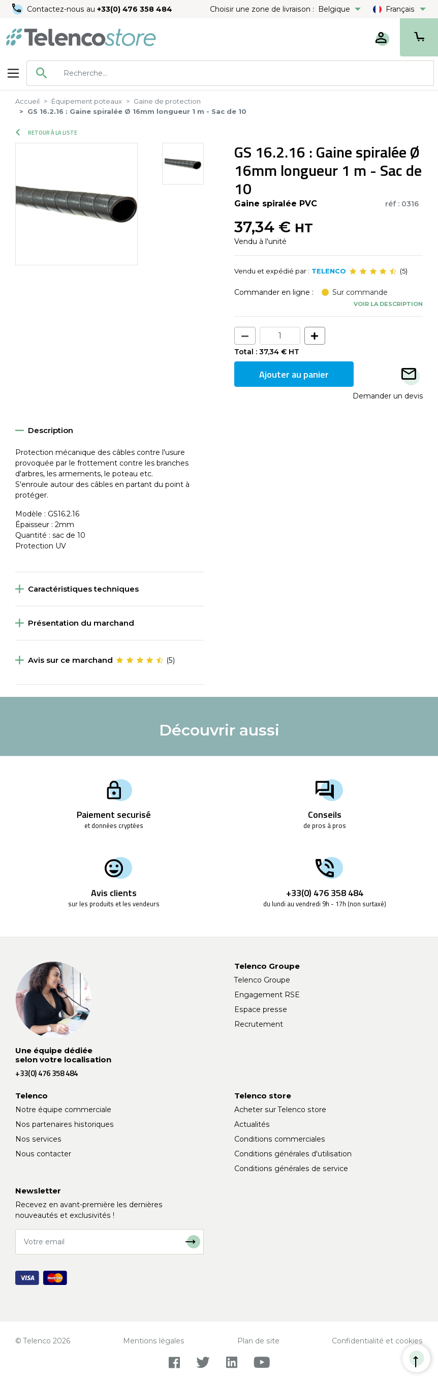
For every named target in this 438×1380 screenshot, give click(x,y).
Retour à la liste (46, 133)
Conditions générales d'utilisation (293, 1153)
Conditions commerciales (279, 1139)
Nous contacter (43, 1153)
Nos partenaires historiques (64, 1124)
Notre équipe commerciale (63, 1109)
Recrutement (258, 1024)
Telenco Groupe (262, 980)
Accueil (27, 101)
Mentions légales (153, 1340)
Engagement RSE (267, 994)
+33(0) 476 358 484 (134, 9)
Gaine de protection (167, 101)
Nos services (38, 1139)
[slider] (373, 271)
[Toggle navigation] (13, 73)
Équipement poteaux (86, 101)
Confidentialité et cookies (377, 1340)
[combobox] (230, 73)
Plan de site (258, 1340)
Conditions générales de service (291, 1168)
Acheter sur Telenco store (280, 1109)
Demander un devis (388, 396)
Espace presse (260, 1009)
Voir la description (388, 304)
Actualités (252, 1124)
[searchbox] (245, 73)
